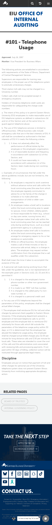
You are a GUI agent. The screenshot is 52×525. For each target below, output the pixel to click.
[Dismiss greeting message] (39, 516)
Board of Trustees (14, 401)
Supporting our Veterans (14, 503)
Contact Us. (17, 491)
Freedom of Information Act (38, 501)
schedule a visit (26, 448)
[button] (45, 518)
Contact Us (8, 499)
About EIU (26, 499)
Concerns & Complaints (32, 503)
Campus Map (22, 501)
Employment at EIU (9, 501)
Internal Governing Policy (19, 408)
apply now (26, 443)
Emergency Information (39, 499)
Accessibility (17, 499)
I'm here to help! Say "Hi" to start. (28, 518)
